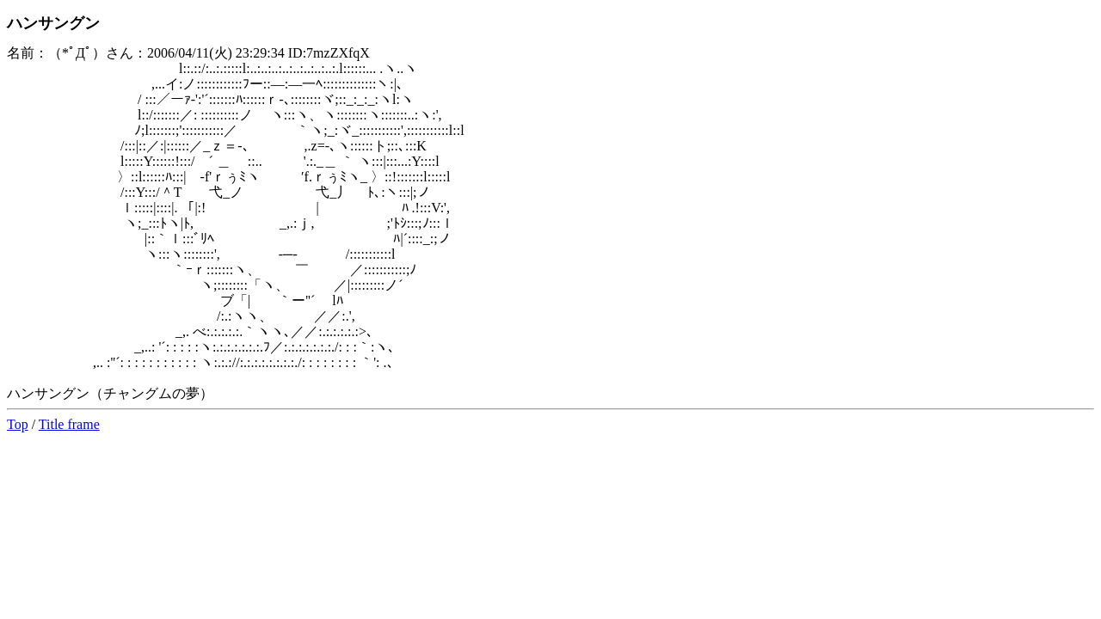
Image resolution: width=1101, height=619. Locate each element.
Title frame (69, 424)
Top (17, 424)
